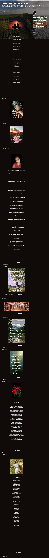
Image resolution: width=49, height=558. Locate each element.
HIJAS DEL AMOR (4, 454)
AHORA (3, 150)
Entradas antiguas (28, 554)
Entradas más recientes (5, 554)
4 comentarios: (13, 450)
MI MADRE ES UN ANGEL (6, 381)
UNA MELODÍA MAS (5, 317)
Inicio (17, 554)
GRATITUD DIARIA (5, 266)
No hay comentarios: (13, 294)
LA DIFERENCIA (4, 298)
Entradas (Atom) (7, 556)
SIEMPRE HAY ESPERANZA (6, 349)
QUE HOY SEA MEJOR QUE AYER (7, 125)
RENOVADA (4, 100)
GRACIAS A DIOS (4, 11)
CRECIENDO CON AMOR (15, 3)
